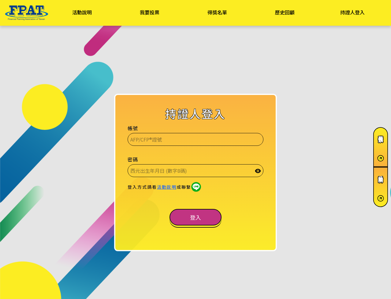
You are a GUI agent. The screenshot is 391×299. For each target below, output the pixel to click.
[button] (195, 217)
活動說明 (167, 187)
